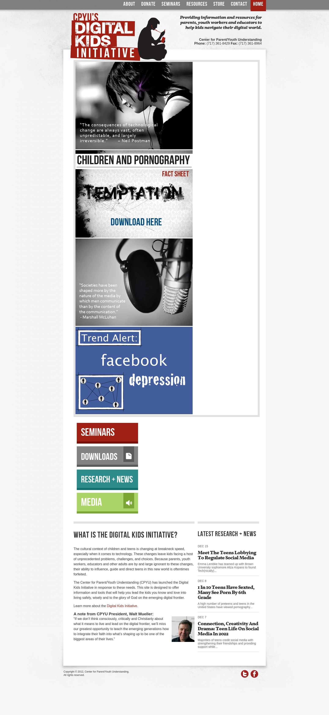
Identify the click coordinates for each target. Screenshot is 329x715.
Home (258, 4)
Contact (239, 4)
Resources (196, 4)
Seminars (171, 4)
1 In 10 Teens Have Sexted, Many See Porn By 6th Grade (226, 592)
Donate (148, 4)
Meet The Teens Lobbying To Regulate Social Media (227, 555)
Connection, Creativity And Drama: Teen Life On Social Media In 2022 (228, 628)
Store (219, 4)
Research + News (107, 479)
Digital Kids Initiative (122, 606)
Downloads (107, 454)
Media (107, 501)
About (129, 4)
